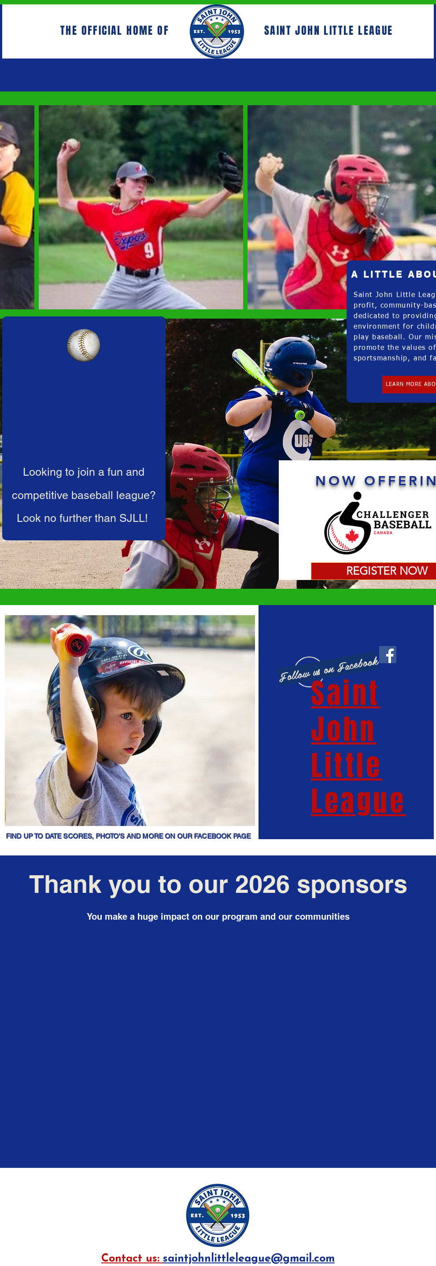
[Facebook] (387, 654)
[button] (130, 720)
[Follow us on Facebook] (328, 668)
